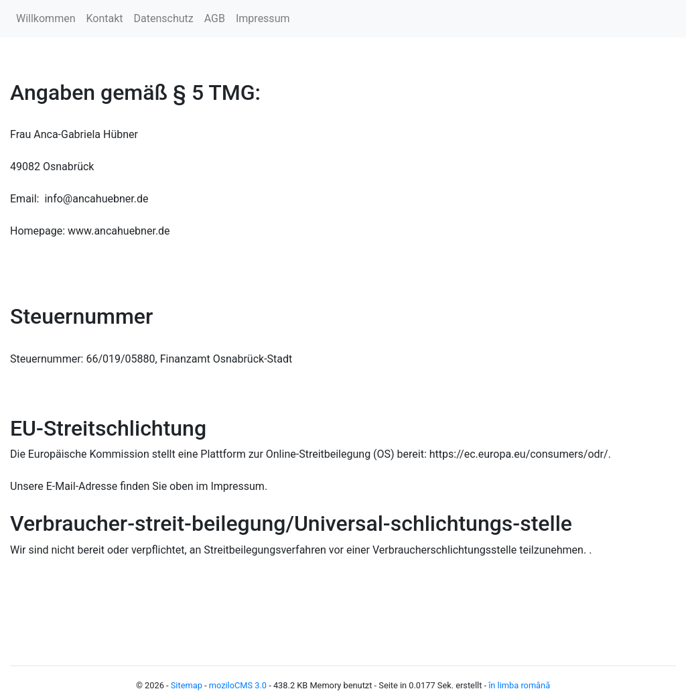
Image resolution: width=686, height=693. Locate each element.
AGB (214, 18)
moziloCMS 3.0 (238, 685)
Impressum (263, 18)
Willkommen (45, 18)
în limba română (519, 685)
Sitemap (186, 685)
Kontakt (104, 18)
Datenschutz (164, 18)
